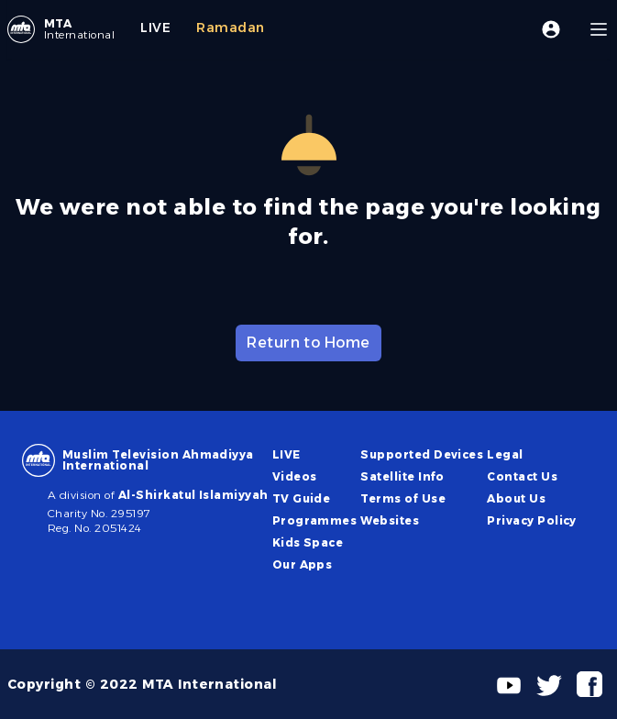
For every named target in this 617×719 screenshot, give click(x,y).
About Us (516, 498)
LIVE (286, 454)
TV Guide (301, 498)
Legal (505, 454)
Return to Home (308, 342)
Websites (389, 520)
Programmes (315, 520)
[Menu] (599, 29)
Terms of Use (403, 498)
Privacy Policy (532, 520)
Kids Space (308, 542)
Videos (294, 476)
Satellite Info (402, 476)
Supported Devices (421, 454)
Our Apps (302, 564)
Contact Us (522, 476)
